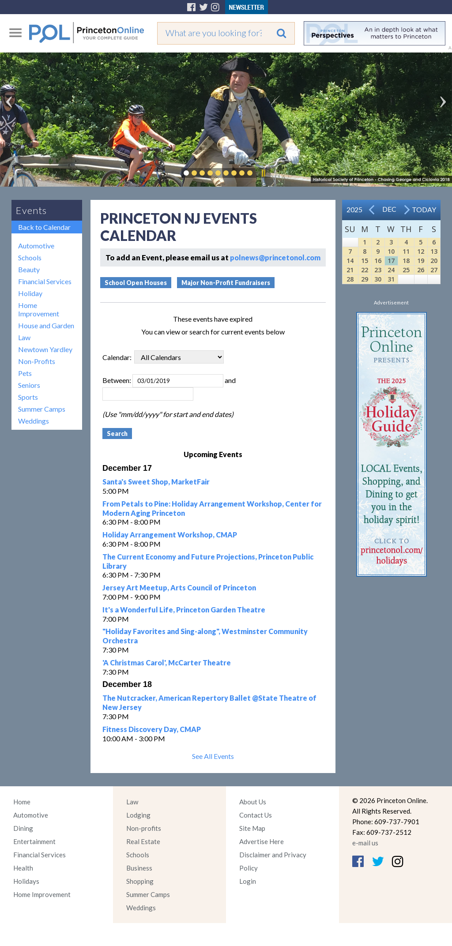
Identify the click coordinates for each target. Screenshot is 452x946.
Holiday (30, 293)
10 (391, 251)
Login (247, 881)
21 (350, 270)
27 (433, 270)
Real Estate (143, 841)
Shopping (140, 881)
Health (23, 868)
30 (377, 279)
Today (424, 209)
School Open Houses (136, 282)
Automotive (36, 245)
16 (377, 260)
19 (420, 260)
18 (406, 260)
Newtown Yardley (45, 349)
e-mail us (365, 843)
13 (433, 251)
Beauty (29, 269)
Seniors (29, 385)
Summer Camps (41, 409)
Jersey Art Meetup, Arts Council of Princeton (179, 587)
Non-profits (143, 828)
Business (139, 868)
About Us (252, 802)
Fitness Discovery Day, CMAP (151, 729)
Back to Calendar (44, 227)
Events (31, 210)
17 (391, 260)
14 (350, 260)
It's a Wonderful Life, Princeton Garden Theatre (183, 609)
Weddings (33, 421)
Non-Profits (36, 361)
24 (391, 270)
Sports (28, 397)
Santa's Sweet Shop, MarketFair (156, 481)
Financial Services (45, 281)
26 (420, 270)
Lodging (138, 815)
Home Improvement (38, 309)
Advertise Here (261, 841)
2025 (354, 209)
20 (433, 260)
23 (377, 270)
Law (24, 337)
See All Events (213, 756)
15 (364, 260)
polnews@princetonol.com (275, 257)
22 (364, 270)
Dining (23, 828)
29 (364, 279)
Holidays (26, 881)
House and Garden (46, 325)
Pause (263, 173)
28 (350, 279)
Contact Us (255, 815)
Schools (29, 257)
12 (420, 251)
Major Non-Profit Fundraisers (225, 282)
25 (406, 270)
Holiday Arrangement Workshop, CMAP (169, 534)
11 (406, 251)
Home (21, 802)
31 (391, 279)
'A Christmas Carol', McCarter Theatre (166, 662)
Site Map (252, 828)
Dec (389, 209)
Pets (25, 373)
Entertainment (34, 841)
